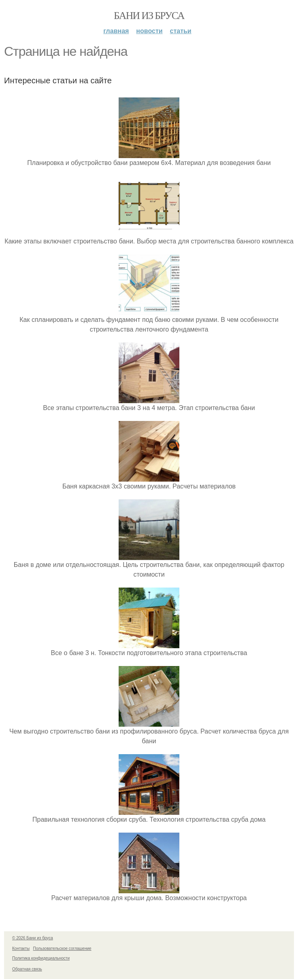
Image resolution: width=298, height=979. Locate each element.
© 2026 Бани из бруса (32, 938)
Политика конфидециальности (41, 958)
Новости (149, 30)
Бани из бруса (149, 15)
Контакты (21, 948)
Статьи (181, 30)
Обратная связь (27, 969)
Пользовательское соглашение (62, 948)
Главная (116, 30)
